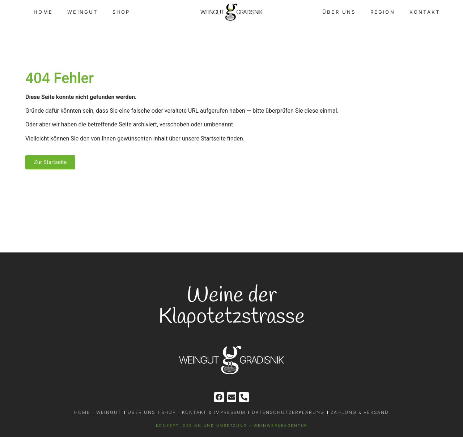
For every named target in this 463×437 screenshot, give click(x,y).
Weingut (82, 12)
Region (382, 12)
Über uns (339, 12)
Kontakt (424, 12)
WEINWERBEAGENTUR (280, 425)
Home (43, 12)
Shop (121, 12)
